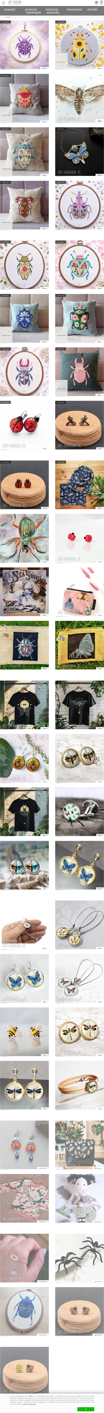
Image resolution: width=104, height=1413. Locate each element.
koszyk (96, 4)
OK (86, 1409)
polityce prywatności (29, 1404)
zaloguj (101, 4)
